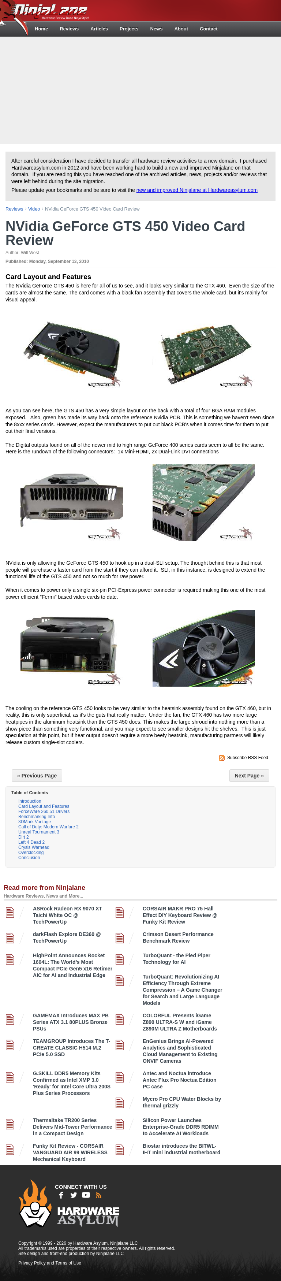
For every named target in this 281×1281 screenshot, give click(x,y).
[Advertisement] (141, 89)
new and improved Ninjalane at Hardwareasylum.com (197, 190)
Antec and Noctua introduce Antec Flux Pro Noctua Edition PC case (179, 1079)
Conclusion (29, 857)
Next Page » (249, 776)
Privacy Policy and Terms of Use (49, 1263)
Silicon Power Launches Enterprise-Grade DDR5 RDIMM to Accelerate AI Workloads (181, 1126)
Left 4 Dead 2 (31, 842)
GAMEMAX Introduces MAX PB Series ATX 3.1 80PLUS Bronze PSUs (71, 1022)
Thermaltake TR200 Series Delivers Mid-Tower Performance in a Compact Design (72, 1126)
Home (41, 28)
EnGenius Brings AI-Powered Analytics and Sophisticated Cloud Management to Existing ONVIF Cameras (180, 1051)
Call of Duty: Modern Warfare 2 (48, 826)
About (181, 28)
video (34, 209)
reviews (14, 209)
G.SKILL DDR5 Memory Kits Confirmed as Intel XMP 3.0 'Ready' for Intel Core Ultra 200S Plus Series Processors (71, 1083)
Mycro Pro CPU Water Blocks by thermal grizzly (182, 1102)
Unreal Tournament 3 (38, 832)
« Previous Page (37, 776)
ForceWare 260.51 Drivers (44, 811)
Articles (99, 28)
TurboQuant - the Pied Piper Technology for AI (176, 959)
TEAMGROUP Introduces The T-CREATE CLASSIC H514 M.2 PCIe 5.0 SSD (71, 1047)
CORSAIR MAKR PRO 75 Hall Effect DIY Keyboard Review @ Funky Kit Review (180, 915)
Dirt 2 (23, 837)
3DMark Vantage (34, 821)
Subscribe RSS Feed (247, 757)
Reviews (69, 28)
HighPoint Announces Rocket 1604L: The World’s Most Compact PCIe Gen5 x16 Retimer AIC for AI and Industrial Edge (72, 965)
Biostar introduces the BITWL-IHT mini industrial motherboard (181, 1149)
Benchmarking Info (36, 816)
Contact (208, 28)
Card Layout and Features (43, 806)
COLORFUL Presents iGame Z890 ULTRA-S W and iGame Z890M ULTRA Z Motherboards (180, 1022)
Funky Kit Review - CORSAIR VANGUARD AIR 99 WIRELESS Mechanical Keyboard (70, 1152)
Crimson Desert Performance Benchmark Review (178, 937)
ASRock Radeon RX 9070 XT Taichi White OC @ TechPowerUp (67, 915)
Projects (129, 28)
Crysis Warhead (33, 847)
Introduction (29, 801)
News (156, 28)
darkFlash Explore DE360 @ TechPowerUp (67, 937)
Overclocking (31, 852)
